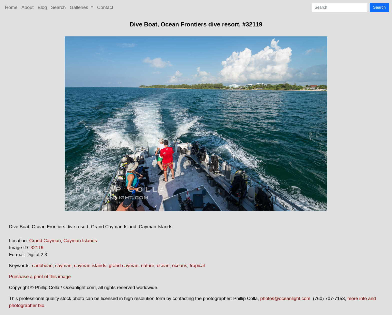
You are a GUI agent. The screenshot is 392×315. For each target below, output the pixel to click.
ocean (163, 265)
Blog (42, 7)
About (28, 7)
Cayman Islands (80, 240)
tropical (197, 265)
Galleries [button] (80, 7)
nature (147, 265)
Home (11, 7)
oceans (179, 265)
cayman (63, 265)
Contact (105, 7)
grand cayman (123, 265)
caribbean (42, 265)
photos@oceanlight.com (285, 298)
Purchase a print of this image (40, 276)
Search (58, 7)
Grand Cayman (45, 240)
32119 (37, 247)
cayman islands (90, 265)
